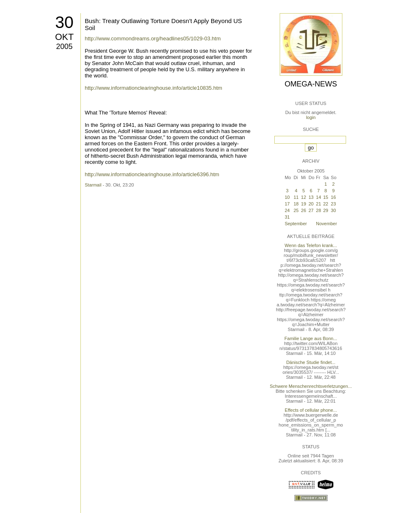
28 (318, 210)
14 (318, 197)
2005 (64, 46)
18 (296, 203)
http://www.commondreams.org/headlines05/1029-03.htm (153, 38)
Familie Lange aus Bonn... (311, 338)
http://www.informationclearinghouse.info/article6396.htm (152, 174)
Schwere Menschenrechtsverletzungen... (311, 386)
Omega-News (311, 84)
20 (311, 203)
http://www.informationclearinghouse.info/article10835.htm (153, 88)
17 (287, 203)
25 (296, 210)
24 (287, 210)
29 (325, 210)
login (311, 117)
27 (311, 210)
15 (325, 197)
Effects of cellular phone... (311, 410)
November (326, 223)
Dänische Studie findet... (310, 362)
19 (303, 203)
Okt (64, 37)
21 (318, 203)
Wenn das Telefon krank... (311, 245)
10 (287, 197)
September (296, 223)
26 (303, 210)
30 (64, 22)
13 (311, 197)
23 (333, 203)
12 (303, 197)
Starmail (93, 184)
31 (287, 217)
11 (296, 197)
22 (325, 203)
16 (333, 197)
